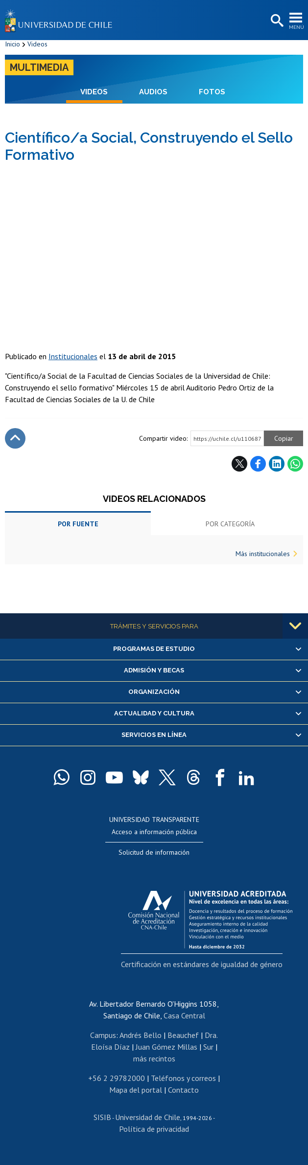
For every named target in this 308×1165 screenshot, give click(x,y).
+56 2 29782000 (116, 1078)
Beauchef (183, 1035)
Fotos (212, 91)
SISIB (102, 1117)
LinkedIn (276, 463)
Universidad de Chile (147, 1117)
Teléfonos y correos (183, 1078)
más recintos (154, 1058)
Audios (153, 91)
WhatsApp (295, 464)
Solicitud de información (154, 852)
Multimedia (39, 67)
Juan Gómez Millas (166, 1047)
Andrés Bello (140, 1035)
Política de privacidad (154, 1129)
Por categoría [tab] (230, 523)
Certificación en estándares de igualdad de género (202, 964)
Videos (37, 44)
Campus (103, 1035)
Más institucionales (263, 554)
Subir (15, 438)
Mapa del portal (135, 1090)
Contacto (183, 1090)
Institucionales (72, 356)
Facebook (258, 463)
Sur (208, 1047)
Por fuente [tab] (78, 523)
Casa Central (184, 1015)
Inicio (12, 44)
